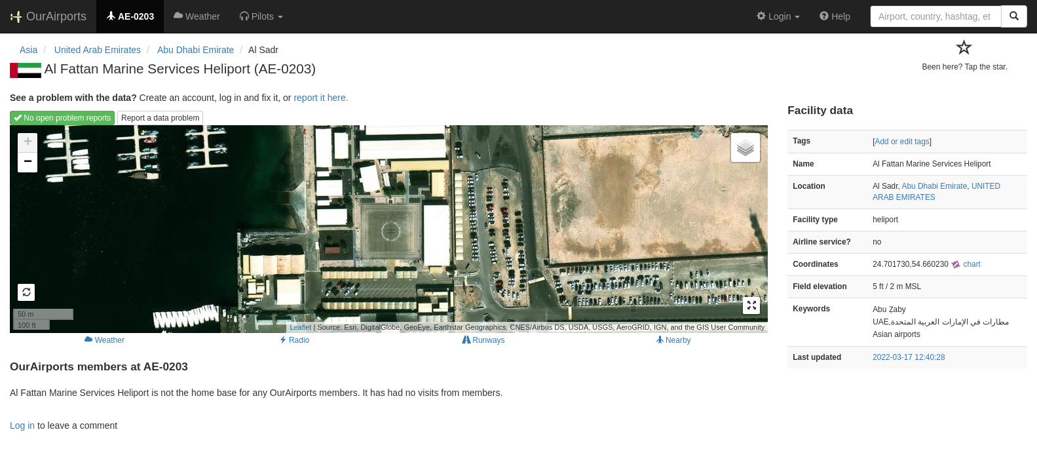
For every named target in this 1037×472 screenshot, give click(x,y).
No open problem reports (62, 118)
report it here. (320, 97)
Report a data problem (160, 118)
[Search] (1014, 16)
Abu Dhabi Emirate (934, 186)
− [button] (28, 162)
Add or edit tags (902, 141)
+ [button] (28, 143)
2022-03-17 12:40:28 (909, 357)
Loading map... (387, 229)
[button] (261, 16)
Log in (22, 425)
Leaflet (300, 327)
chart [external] (966, 264)
